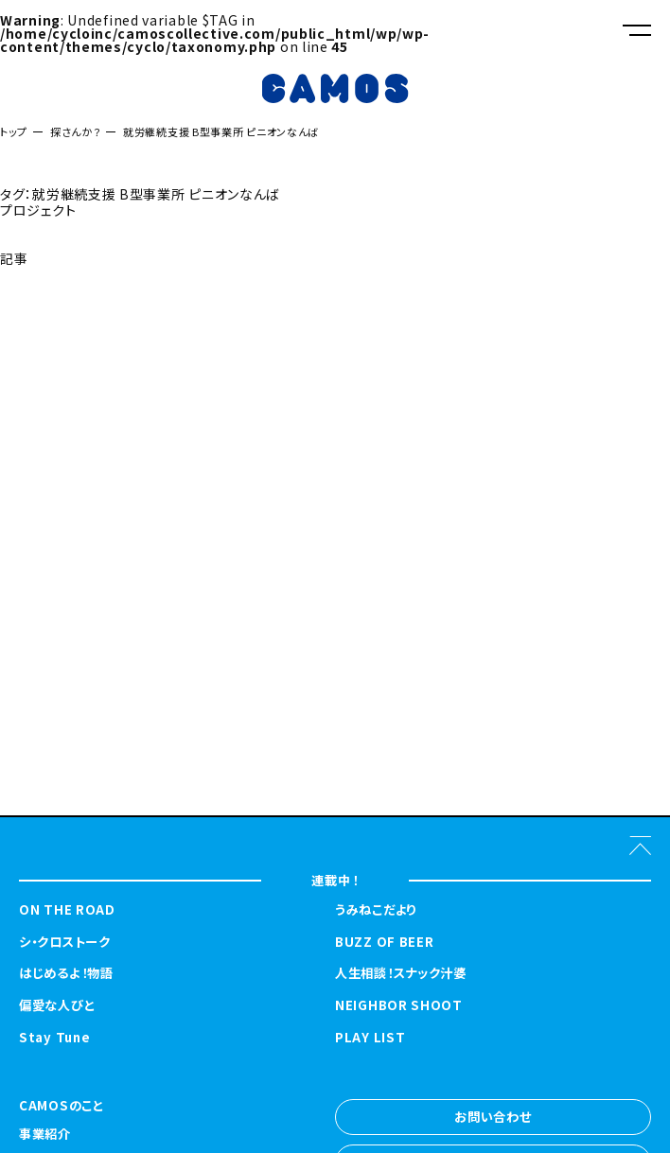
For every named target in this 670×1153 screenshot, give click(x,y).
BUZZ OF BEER (384, 942)
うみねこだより (375, 909)
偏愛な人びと (57, 1005)
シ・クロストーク (65, 942)
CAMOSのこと (61, 1106)
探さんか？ (75, 131)
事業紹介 (45, 1135)
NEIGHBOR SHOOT (399, 1005)
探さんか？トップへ (53, 305)
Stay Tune (54, 1037)
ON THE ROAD (67, 909)
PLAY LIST (370, 1037)
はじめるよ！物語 (66, 973)
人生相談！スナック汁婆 (401, 973)
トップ (13, 131)
